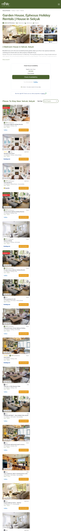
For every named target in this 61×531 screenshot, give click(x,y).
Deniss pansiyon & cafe (9, 211)
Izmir (18, 10)
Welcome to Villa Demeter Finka (40, 240)
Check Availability (30, 77)
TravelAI (35, 525)
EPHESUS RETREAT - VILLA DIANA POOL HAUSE (16, 269)
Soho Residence (8, 153)
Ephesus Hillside (8, 182)
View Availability (23, 129)
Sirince (8, 214)
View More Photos (9, 41)
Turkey (13, 10)
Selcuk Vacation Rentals (9, 501)
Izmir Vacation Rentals (8, 506)
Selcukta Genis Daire (37, 124)
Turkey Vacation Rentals (9, 510)
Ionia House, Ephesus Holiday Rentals (13, 124)
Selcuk (22, 10)
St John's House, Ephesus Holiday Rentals (43, 182)
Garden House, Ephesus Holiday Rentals (42, 153)
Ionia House (7, 240)
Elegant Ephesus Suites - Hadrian (41, 298)
